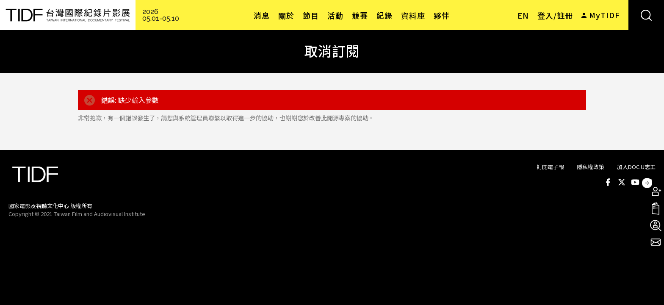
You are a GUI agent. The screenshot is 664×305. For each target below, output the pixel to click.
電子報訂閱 (655, 242)
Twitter (621, 182)
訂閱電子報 (550, 167)
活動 (335, 15)
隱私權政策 (590, 167)
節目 (311, 15)
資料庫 (413, 15)
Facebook (608, 182)
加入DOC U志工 (636, 167)
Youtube (635, 182)
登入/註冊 (555, 15)
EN (523, 15)
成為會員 (655, 191)
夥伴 (442, 15)
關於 (286, 15)
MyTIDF (604, 14)
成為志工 (655, 225)
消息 (262, 15)
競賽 (360, 15)
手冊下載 (655, 208)
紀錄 (384, 15)
